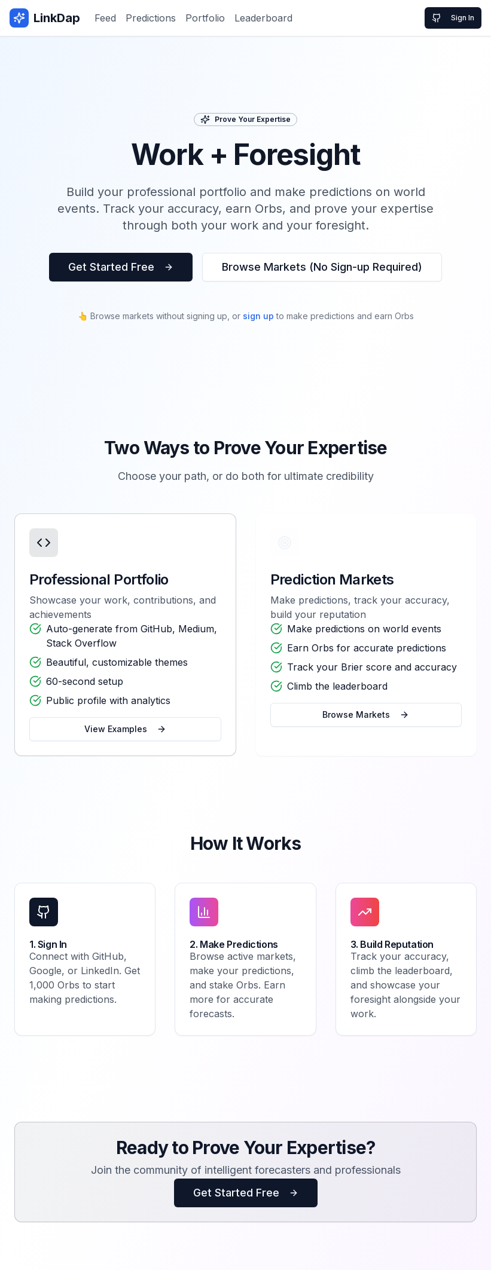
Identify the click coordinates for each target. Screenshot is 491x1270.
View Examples (125, 729)
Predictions (151, 18)
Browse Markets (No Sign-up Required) (322, 267)
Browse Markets (365, 714)
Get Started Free (120, 267)
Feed (105, 18)
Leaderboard (263, 18)
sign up (258, 316)
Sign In (453, 18)
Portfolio (205, 18)
